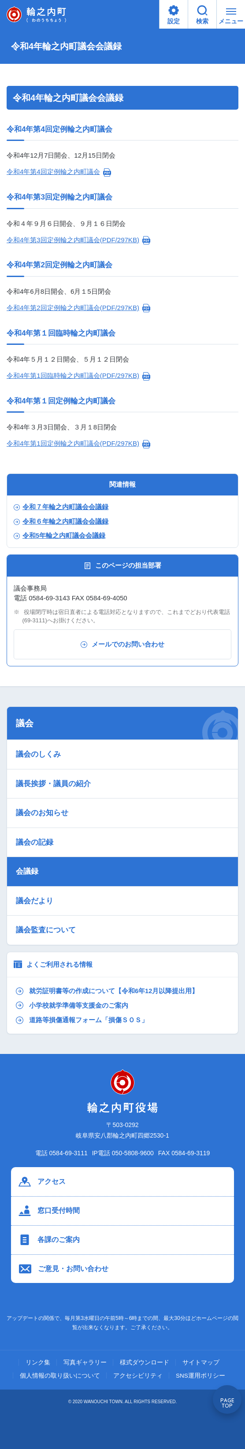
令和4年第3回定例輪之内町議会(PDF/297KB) (73, 240)
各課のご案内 (49, 1240)
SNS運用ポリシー (200, 1376)
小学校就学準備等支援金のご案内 (72, 1005)
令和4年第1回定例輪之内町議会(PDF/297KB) (73, 443)
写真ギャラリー (85, 1363)
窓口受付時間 (49, 1210)
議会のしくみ (38, 754)
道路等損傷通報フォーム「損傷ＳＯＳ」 (82, 1020)
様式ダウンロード (144, 1363)
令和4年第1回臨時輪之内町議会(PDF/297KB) (73, 375)
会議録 (27, 871)
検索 (202, 15)
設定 (174, 15)
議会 (24, 723)
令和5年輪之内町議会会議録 (59, 535)
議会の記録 (34, 842)
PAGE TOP (227, 1403)
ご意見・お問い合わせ (63, 1269)
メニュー (231, 18)
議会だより (34, 901)
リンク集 (38, 1363)
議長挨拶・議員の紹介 (53, 784)
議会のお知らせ (42, 813)
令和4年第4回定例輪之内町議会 (53, 171)
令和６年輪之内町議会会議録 (61, 521)
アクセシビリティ (138, 1376)
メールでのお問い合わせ (122, 644)
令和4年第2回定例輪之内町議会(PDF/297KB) (73, 307)
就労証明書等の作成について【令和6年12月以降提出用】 (107, 991)
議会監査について (46, 930)
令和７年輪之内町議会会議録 (61, 506)
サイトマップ (200, 1363)
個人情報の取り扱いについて (60, 1376)
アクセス (42, 1181)
